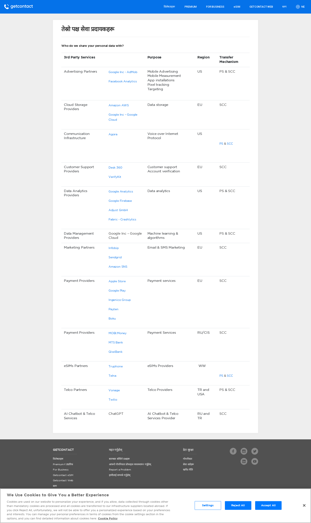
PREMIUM (190, 6)
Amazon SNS (118, 267)
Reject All (238, 506)
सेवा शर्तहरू (188, 464)
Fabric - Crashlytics (122, 219)
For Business (61, 470)
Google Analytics (121, 191)
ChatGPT (116, 413)
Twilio (113, 399)
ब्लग (284, 6)
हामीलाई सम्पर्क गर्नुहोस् (119, 475)
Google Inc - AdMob (123, 72)
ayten (114, 309)
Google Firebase (120, 201)
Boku (112, 318)
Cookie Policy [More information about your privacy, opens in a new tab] (108, 520)
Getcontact (18, 6)
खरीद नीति (188, 470)
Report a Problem (120, 470)
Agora (113, 134)
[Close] (304, 506)
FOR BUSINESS (215, 6)
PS (221, 71)
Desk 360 (115, 167)
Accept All (268, 506)
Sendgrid (115, 257)
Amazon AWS (119, 105)
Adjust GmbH (118, 210)
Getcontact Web (63, 480)
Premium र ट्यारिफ (63, 464)
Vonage (114, 390)
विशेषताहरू (169, 6)
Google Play (117, 290)
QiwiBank (115, 352)
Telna (112, 376)
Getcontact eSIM (63, 475)
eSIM (237, 6)
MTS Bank (116, 342)
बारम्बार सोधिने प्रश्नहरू (119, 459)
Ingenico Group (120, 300)
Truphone (115, 366)
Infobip (114, 248)
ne (303, 6)
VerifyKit (115, 177)
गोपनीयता (187, 459)
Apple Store (117, 281)
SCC (231, 71)
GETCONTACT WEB (261, 6)
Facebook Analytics (123, 81)
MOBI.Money (118, 333)
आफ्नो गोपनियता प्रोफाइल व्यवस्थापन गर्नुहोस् (130, 464)
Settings (208, 506)
